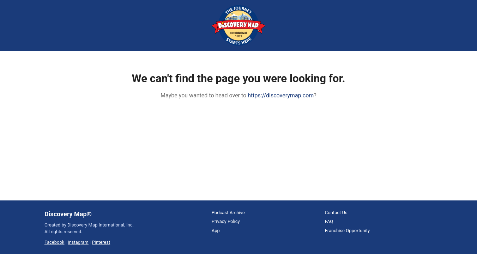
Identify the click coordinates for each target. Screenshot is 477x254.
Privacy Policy (226, 221)
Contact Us (336, 212)
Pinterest (101, 242)
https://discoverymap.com (281, 95)
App (216, 230)
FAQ (329, 221)
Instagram (78, 242)
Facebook (54, 242)
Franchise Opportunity (347, 230)
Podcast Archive (228, 212)
